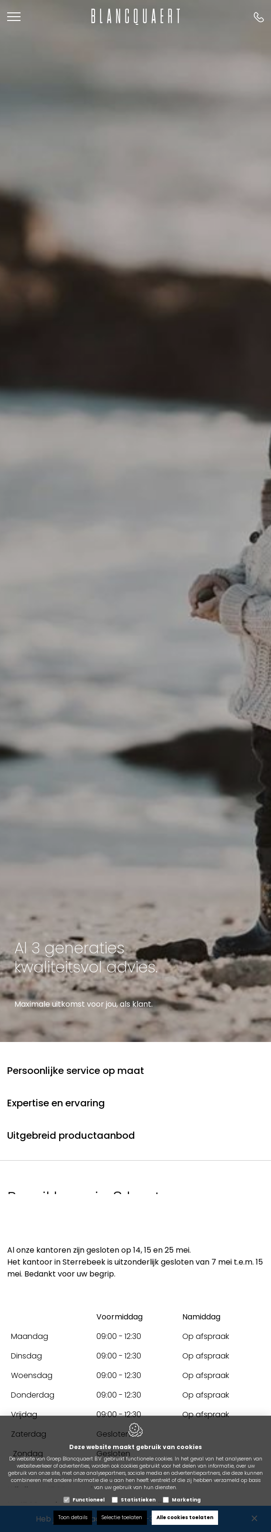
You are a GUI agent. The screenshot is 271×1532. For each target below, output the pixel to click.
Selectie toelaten (122, 1517)
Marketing (186, 1499)
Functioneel (88, 1499)
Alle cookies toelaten (184, 1517)
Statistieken (138, 1499)
